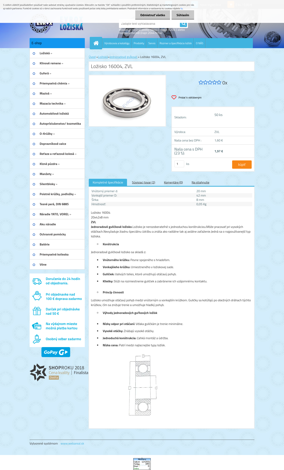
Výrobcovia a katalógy (117, 43)
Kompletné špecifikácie (108, 182)
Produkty (139, 43)
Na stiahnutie (200, 182)
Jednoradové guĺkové (123, 56)
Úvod (92, 56)
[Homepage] (97, 43)
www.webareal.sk (72, 443)
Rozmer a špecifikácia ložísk (176, 43)
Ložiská (103, 56)
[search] (183, 23)
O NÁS (199, 43)
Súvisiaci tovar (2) (143, 182)
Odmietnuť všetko (152, 15)
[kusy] (179, 163)
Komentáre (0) (173, 182)
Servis (151, 43)
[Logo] (57, 23)
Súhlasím (183, 15)
